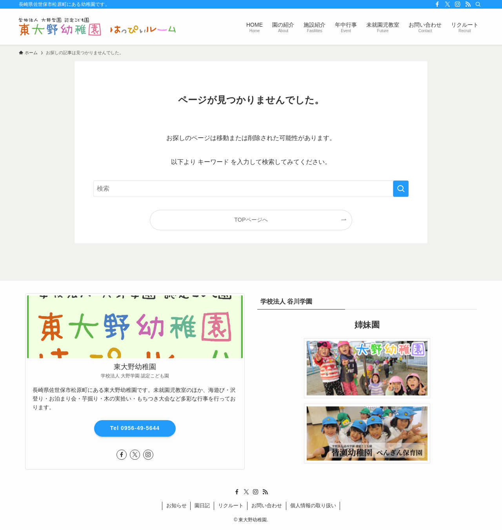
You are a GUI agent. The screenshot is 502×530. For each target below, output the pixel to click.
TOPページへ (250, 220)
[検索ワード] (251, 188)
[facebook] (437, 4)
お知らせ (176, 505)
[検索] (478, 4)
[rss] (468, 4)
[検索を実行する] (401, 188)
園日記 (202, 505)
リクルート (231, 505)
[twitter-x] (447, 4)
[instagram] (458, 4)
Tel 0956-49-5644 (135, 428)
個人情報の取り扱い (313, 505)
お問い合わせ (266, 505)
